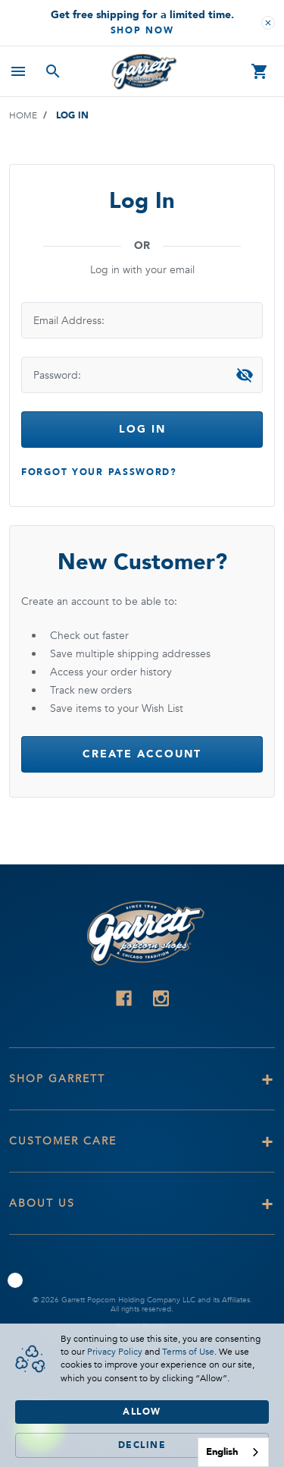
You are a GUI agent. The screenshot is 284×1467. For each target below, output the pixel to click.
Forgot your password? (99, 472)
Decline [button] (142, 1445)
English (222, 1452)
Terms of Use (188, 1352)
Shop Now (142, 30)
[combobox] (233, 1452)
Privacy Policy (114, 1352)
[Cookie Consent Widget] (142, 1395)
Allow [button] (142, 1412)
